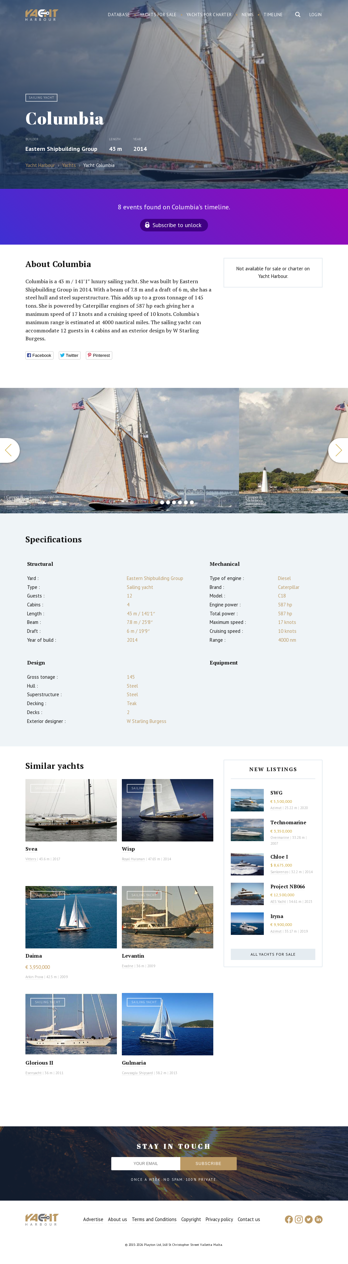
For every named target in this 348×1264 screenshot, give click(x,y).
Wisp (128, 848)
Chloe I (279, 856)
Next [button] (338, 450)
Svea (31, 848)
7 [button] (192, 502)
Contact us (249, 1219)
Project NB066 (287, 886)
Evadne (127, 966)
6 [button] (186, 502)
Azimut (276, 807)
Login (315, 14)
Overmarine (280, 837)
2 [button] (162, 502)
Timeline (273, 14)
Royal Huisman (133, 859)
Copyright (191, 1219)
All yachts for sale (273, 954)
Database (119, 14)
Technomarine (288, 822)
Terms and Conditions (154, 1219)
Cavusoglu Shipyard (137, 1073)
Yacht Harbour (41, 15)
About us (117, 1219)
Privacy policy (219, 1219)
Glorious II (39, 1062)
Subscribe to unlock (177, 225)
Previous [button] (10, 450)
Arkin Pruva (34, 976)
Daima (33, 955)
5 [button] (180, 502)
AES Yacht (278, 901)
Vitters (31, 859)
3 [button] (168, 502)
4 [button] (174, 502)
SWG (276, 792)
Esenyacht (33, 1073)
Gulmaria (134, 1062)
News (248, 14)
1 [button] (156, 502)
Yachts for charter (209, 14)
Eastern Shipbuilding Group (61, 149)
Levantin (133, 955)
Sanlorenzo (279, 872)
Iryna (276, 916)
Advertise (93, 1219)
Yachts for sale (158, 14)
